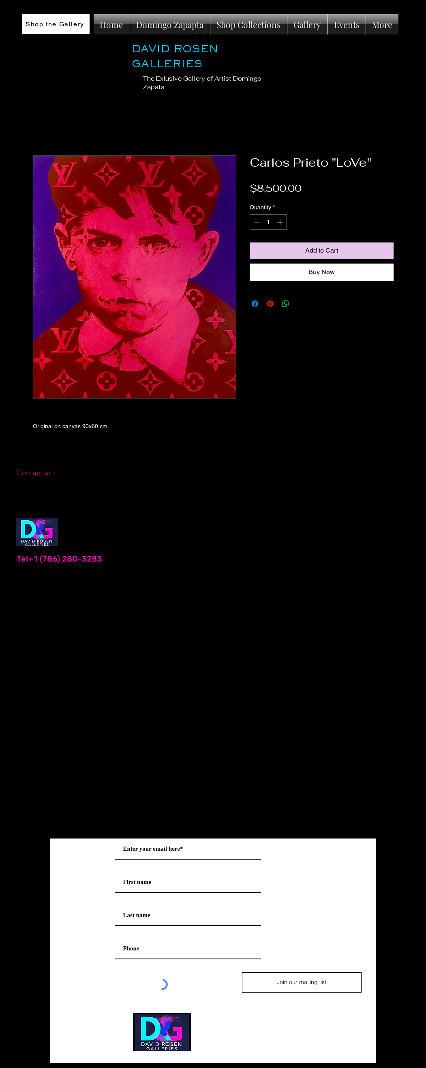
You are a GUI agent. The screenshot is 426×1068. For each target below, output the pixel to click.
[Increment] (281, 222)
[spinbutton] (268, 222)
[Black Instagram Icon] (401, 461)
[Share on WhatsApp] (286, 304)
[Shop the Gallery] (56, 24)
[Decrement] (256, 222)
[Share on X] (301, 304)
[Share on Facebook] (255, 304)
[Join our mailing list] (302, 982)
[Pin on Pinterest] (270, 304)
